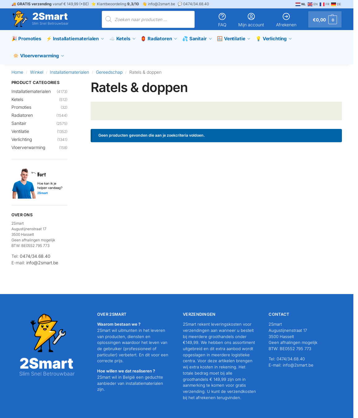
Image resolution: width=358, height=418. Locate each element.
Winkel (36, 70)
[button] (325, 19)
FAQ (222, 19)
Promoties (21, 105)
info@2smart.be (42, 261)
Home (17, 70)
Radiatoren (22, 113)
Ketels (17, 97)
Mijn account (251, 19)
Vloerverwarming (28, 145)
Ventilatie (20, 129)
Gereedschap (109, 70)
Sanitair (18, 121)
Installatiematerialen (69, 70)
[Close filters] (69, 81)
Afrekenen (286, 19)
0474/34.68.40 (35, 254)
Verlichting (21, 137)
